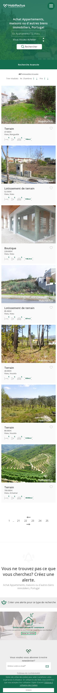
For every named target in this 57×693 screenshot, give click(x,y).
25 (47, 520)
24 (40, 520)
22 (25, 520)
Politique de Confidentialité (28, 673)
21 (18, 520)
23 (32, 520)
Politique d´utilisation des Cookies (36, 683)
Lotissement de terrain (19, 188)
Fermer (28, 690)
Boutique (10, 248)
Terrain (9, 128)
